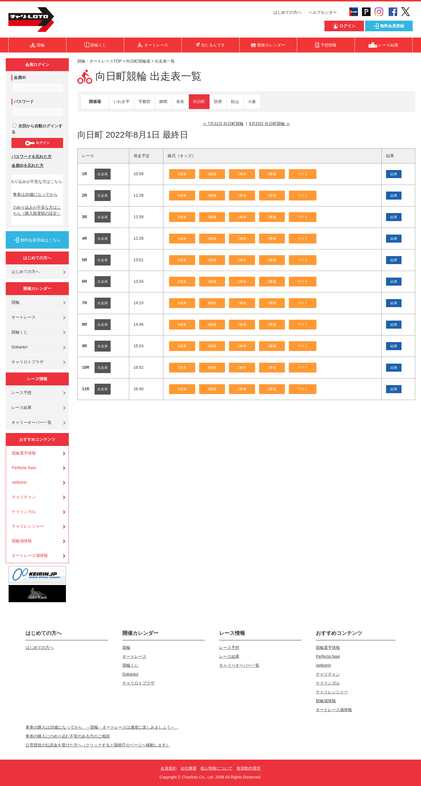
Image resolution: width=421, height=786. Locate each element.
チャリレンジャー (28, 526)
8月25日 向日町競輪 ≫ (269, 123)
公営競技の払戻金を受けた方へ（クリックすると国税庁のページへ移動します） (98, 745)
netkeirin (19, 482)
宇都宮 (144, 101)
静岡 (163, 101)
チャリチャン (24, 497)
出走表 (102, 174)
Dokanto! (19, 347)
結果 (393, 174)
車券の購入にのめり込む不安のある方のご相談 (68, 736)
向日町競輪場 (138, 61)
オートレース (23, 317)
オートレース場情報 (30, 555)
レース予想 (21, 392)
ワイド (302, 174)
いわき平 (121, 101)
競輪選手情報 (24, 453)
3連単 (182, 174)
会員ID (20, 77)
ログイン (37, 143)
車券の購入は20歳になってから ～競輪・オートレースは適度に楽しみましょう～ (102, 727)
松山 (235, 101)
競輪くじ (19, 332)
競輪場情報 (22, 541)
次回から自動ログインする (36, 129)
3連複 (212, 174)
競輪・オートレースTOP (99, 61)
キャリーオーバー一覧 (31, 422)
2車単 (242, 174)
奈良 (180, 101)
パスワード (24, 101)
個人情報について (216, 768)
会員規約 (168, 768)
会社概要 (189, 768)
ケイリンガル (24, 511)
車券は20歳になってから (35, 194)
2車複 (272, 174)
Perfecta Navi (24, 467)
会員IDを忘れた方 (27, 165)
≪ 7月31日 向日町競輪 (223, 123)
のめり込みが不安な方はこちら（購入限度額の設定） (37, 210)
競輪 (15, 302)
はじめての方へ (287, 12)
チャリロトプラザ (27, 362)
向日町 (199, 101)
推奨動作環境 (248, 768)
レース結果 (21, 407)
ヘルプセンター (323, 12)
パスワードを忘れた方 (31, 156)
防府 (218, 101)
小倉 (252, 101)
